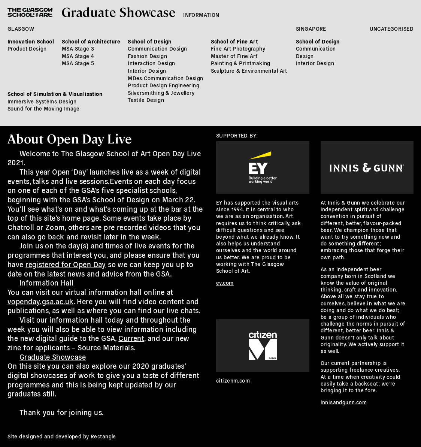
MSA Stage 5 (78, 63)
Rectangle (103, 436)
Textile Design (146, 99)
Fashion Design (147, 55)
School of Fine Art (234, 41)
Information (201, 14)
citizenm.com (233, 380)
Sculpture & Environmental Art (249, 70)
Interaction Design (151, 63)
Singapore (311, 28)
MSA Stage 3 (78, 48)
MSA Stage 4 (78, 55)
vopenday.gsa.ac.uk (40, 301)
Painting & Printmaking (240, 63)
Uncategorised (392, 28)
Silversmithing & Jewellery (161, 92)
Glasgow (20, 28)
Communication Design (157, 48)
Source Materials (106, 347)
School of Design (150, 41)
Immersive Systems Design (41, 101)
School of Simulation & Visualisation (54, 93)
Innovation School (30, 41)
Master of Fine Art (234, 55)
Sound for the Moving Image (43, 108)
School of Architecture (91, 41)
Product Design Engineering (163, 85)
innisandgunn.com (344, 402)
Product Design (27, 48)
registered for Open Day (65, 264)
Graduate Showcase (118, 11)
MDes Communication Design (165, 78)
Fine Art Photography (238, 48)
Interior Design (147, 70)
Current (131, 337)
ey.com (225, 282)
